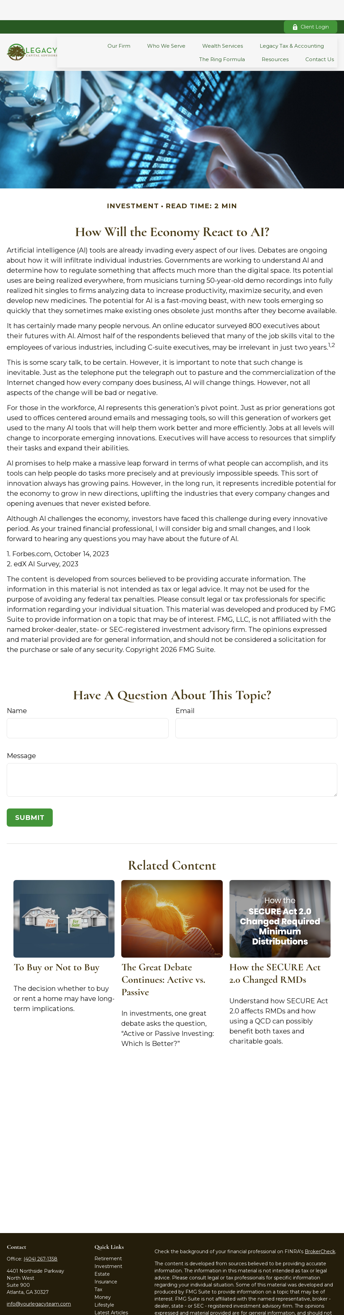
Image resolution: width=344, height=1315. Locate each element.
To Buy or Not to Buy (56, 947)
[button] (119, 25)
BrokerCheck (320, 1231)
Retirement (108, 1238)
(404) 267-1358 (40, 1239)
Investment (108, 1246)
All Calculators (110, 1308)
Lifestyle (104, 1285)
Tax (98, 1269)
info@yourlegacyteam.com (39, 1284)
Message (21, 736)
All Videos (105, 1300)
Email (185, 691)
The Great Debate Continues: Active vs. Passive (163, 959)
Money (102, 1277)
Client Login (310, 7)
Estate (102, 1254)
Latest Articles (111, 1292)
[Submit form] (30, 797)
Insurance (105, 1262)
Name (17, 691)
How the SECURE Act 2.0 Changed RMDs (275, 953)
